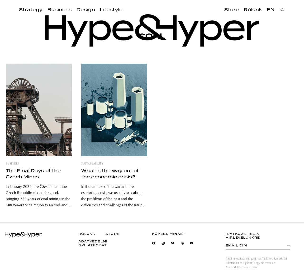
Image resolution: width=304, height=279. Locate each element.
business (12, 163)
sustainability (92, 163)
